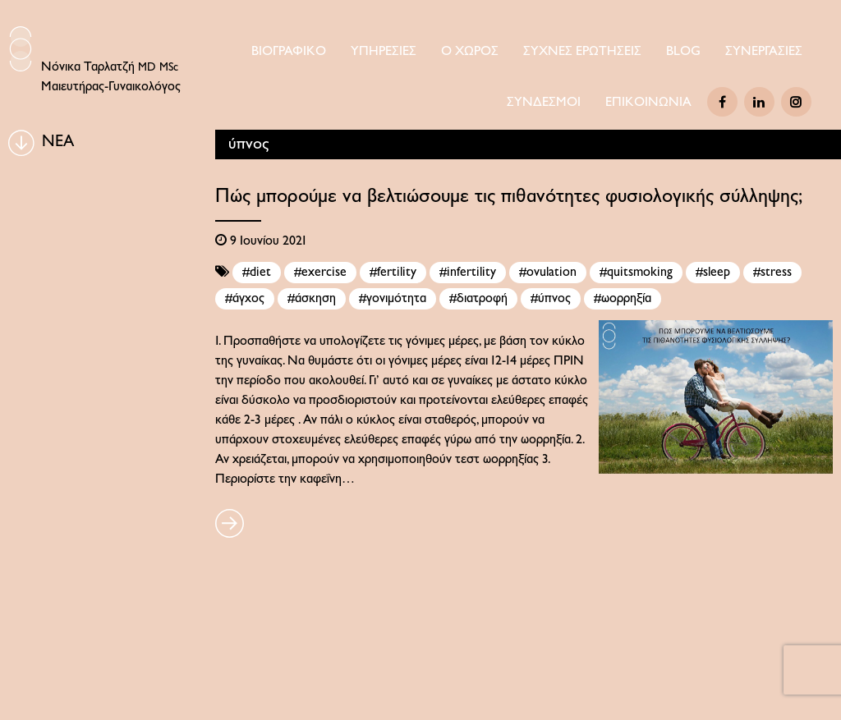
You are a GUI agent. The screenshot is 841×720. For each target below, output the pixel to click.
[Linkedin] (759, 102)
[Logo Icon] (20, 48)
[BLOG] (21, 142)
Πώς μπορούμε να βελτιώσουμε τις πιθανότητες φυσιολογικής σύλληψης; (508, 197)
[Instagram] (796, 102)
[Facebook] (722, 102)
